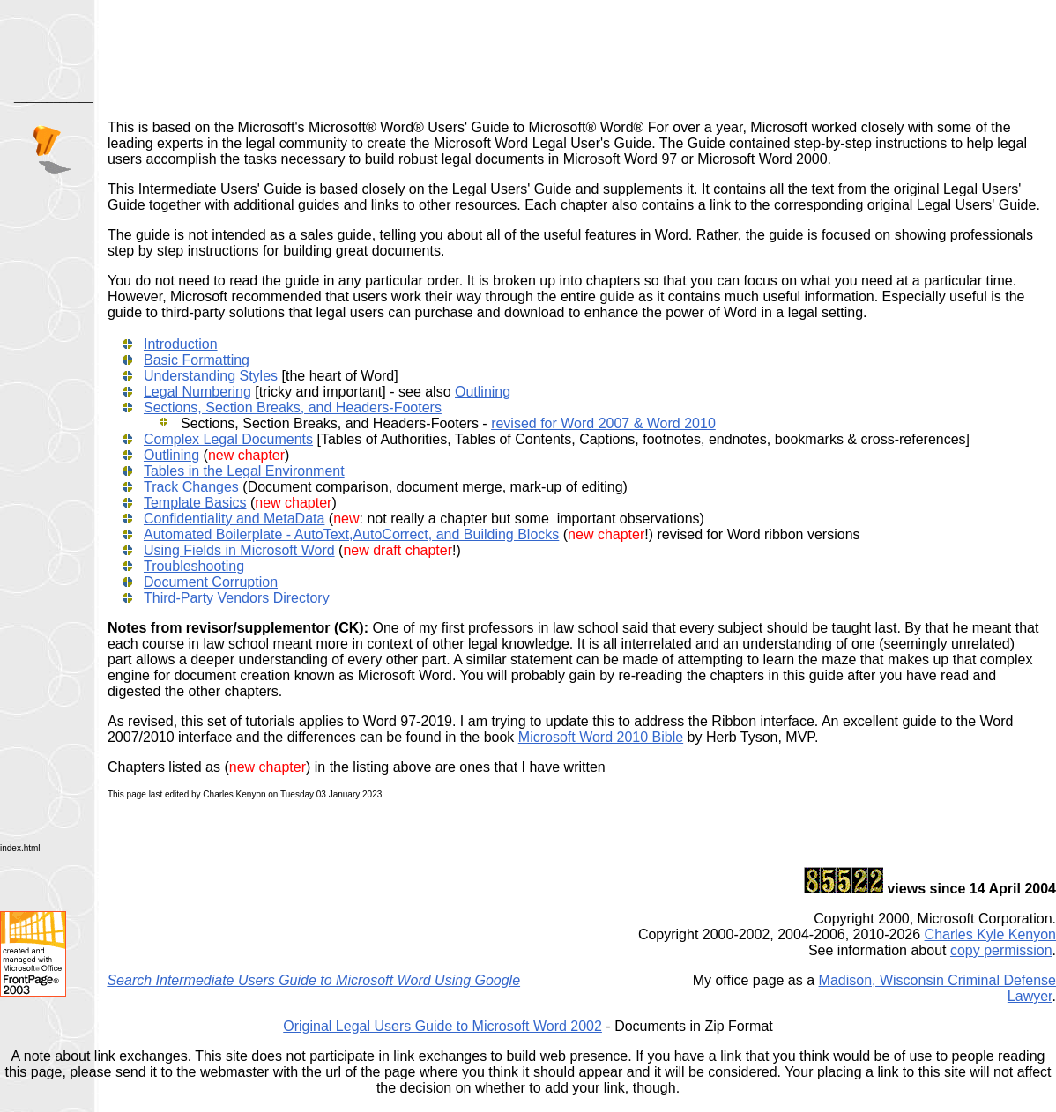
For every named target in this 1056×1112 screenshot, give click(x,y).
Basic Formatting (196, 359)
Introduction (181, 344)
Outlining (482, 391)
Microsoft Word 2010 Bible (600, 737)
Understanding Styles (211, 375)
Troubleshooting (194, 566)
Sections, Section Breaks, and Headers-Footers (293, 407)
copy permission (1001, 950)
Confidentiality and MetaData (234, 518)
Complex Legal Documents (228, 439)
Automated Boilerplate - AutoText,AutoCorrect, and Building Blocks (351, 534)
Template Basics (195, 502)
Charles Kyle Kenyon (990, 934)
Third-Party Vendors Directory (237, 597)
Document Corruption (211, 582)
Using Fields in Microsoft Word (239, 550)
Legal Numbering (197, 391)
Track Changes (191, 486)
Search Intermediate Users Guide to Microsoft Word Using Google (313, 980)
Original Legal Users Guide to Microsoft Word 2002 (442, 1026)
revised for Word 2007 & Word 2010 (603, 423)
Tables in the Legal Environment (244, 470)
